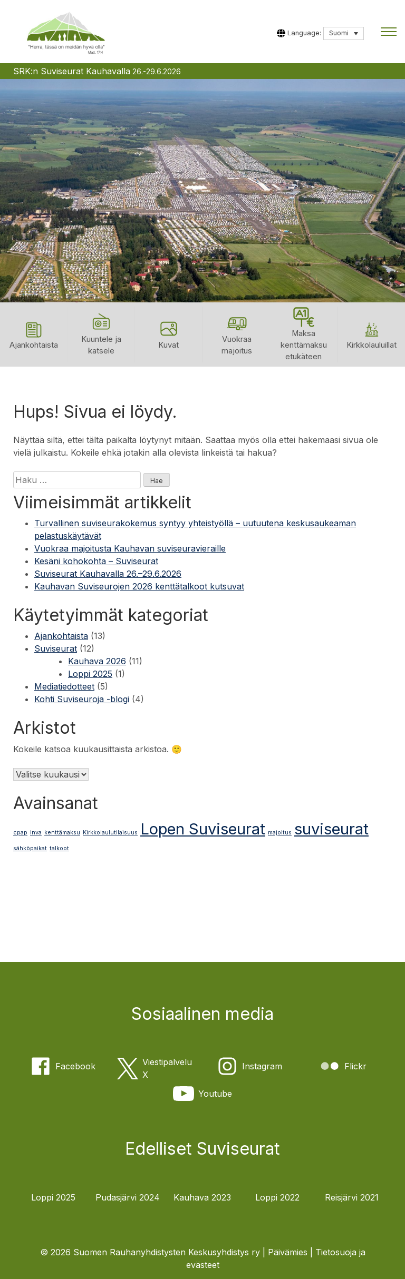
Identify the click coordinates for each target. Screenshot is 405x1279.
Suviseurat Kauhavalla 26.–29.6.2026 (107, 573)
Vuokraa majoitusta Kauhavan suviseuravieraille (130, 548)
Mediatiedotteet (64, 686)
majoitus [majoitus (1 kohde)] (280, 833)
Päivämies (287, 1252)
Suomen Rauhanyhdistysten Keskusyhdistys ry (166, 1252)
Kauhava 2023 (202, 1197)
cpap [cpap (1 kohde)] (20, 833)
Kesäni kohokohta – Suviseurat (96, 561)
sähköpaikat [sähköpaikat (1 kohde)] (30, 848)
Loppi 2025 (90, 673)
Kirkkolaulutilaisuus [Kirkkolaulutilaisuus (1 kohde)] (110, 833)
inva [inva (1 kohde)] (36, 833)
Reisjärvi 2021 (352, 1197)
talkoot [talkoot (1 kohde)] (59, 848)
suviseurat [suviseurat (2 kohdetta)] (331, 829)
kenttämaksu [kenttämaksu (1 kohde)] (62, 833)
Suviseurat (55, 648)
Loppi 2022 (277, 1197)
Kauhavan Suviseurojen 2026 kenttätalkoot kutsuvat (139, 586)
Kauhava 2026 (97, 661)
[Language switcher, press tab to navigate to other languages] (343, 33)
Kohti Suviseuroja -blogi (81, 699)
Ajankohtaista (61, 636)
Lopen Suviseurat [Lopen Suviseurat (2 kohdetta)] (202, 829)
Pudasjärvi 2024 (127, 1197)
